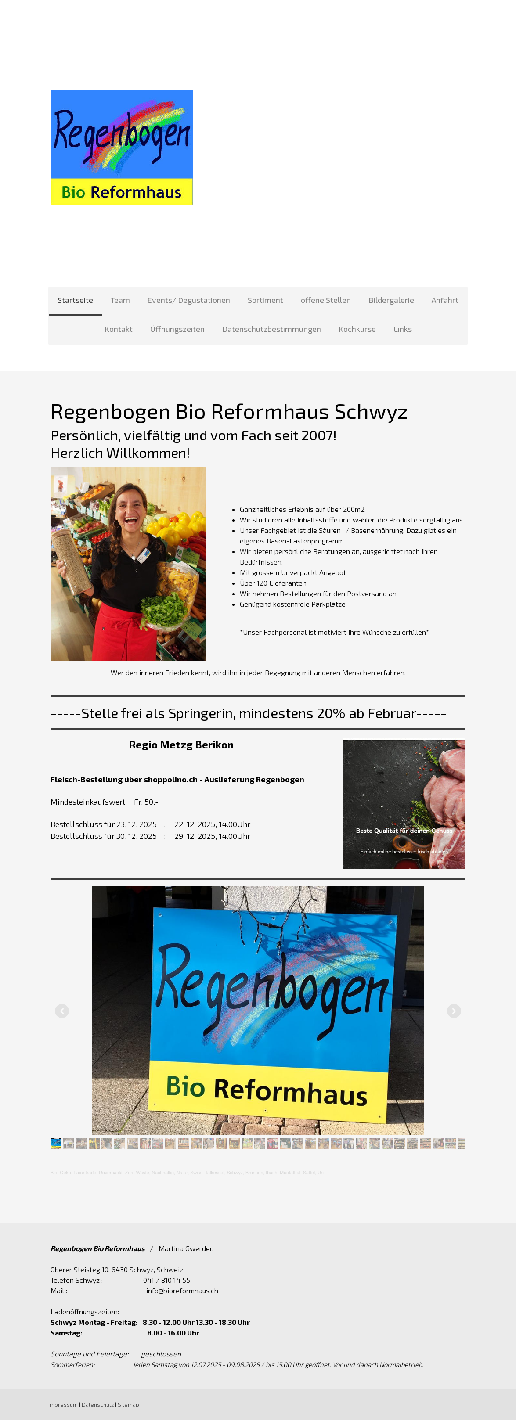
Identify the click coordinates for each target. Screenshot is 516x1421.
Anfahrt (445, 300)
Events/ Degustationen (189, 300)
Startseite (75, 300)
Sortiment (265, 300)
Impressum (62, 1405)
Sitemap (127, 1405)
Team (120, 300)
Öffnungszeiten (177, 329)
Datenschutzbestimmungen (271, 329)
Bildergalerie (391, 300)
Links (402, 329)
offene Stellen (326, 300)
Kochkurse (357, 329)
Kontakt (119, 329)
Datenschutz (97, 1405)
